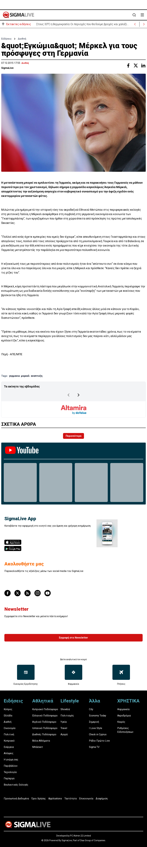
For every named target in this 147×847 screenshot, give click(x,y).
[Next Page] (78, 395)
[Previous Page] (68, 395)
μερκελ (25, 375)
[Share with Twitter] (135, 65)
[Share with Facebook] (128, 65)
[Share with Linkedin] (143, 65)
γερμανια (14, 375)
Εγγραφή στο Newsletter (73, 637)
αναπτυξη (36, 375)
